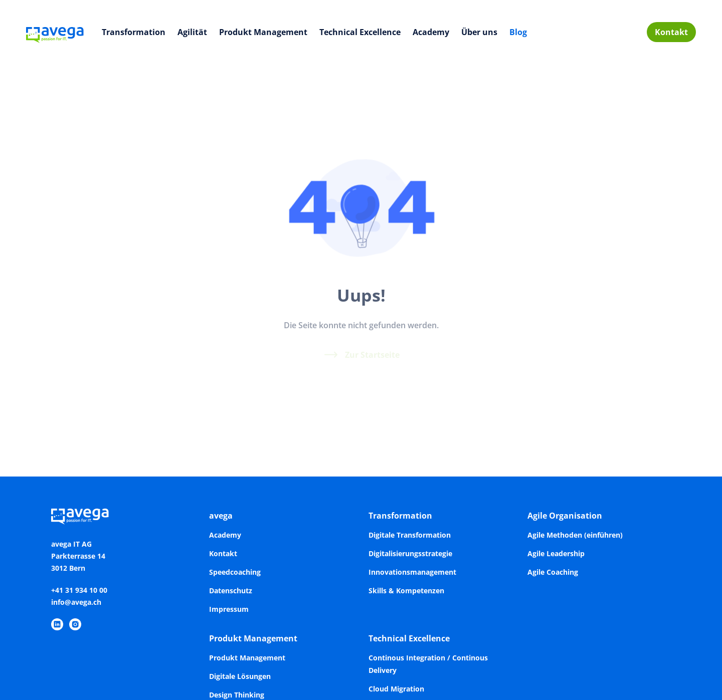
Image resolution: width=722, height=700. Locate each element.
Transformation (133, 32)
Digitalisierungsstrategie (410, 553)
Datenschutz (230, 590)
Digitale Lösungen (240, 676)
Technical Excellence (360, 32)
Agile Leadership (556, 553)
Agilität (192, 32)
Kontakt (671, 32)
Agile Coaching (552, 572)
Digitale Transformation (410, 535)
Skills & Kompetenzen (406, 590)
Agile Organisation (564, 515)
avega (221, 515)
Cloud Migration (396, 688)
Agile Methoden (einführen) (575, 535)
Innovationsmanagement (412, 572)
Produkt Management (263, 32)
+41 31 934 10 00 (79, 590)
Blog (518, 32)
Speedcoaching (235, 572)
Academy (431, 32)
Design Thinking (236, 694)
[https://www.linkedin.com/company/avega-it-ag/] (57, 624)
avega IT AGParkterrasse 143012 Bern (78, 556)
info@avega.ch (76, 602)
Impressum (229, 609)
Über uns (479, 32)
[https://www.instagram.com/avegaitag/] (75, 624)
